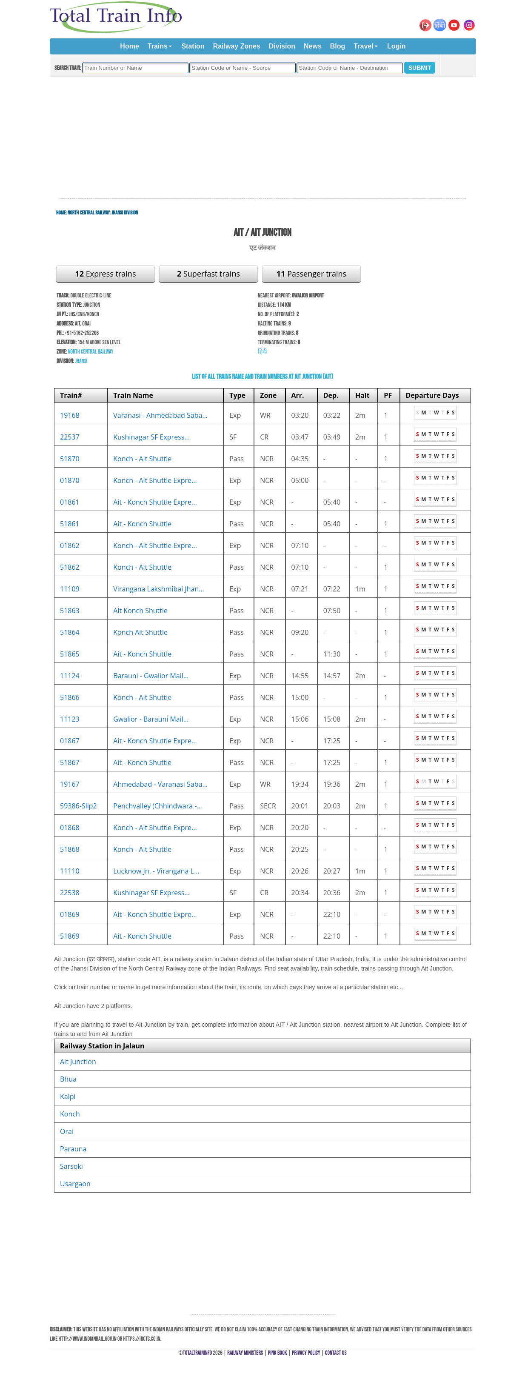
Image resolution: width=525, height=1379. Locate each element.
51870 (70, 458)
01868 (70, 827)
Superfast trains (208, 273)
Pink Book (277, 1352)
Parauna (73, 1148)
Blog (337, 46)
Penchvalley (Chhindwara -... (157, 806)
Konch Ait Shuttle (140, 632)
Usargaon (75, 1183)
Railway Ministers (245, 1352)
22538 (70, 892)
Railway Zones (236, 46)
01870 (70, 480)
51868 (70, 849)
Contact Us (336, 1352)
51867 (70, 762)
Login (396, 46)
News (313, 46)
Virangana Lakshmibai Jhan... (158, 589)
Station (192, 46)
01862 (70, 545)
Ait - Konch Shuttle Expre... (155, 502)
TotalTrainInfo (197, 1352)
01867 (70, 740)
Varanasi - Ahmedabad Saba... (160, 415)
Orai (67, 1131)
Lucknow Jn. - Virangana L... (156, 871)
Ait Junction (78, 1061)
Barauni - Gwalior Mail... (150, 675)
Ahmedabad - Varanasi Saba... (160, 784)
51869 (70, 936)
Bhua (68, 1079)
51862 (70, 567)
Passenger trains (311, 273)
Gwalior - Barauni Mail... (150, 719)
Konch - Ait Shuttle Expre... (155, 480)
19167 (70, 784)
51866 (70, 697)
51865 (70, 654)
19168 (70, 415)
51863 (70, 610)
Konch (70, 1114)
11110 (70, 871)
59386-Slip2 (78, 806)
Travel (363, 46)
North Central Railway (89, 212)
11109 (70, 589)
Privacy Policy (306, 1352)
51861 (70, 523)
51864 (70, 632)
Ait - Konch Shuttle (142, 523)
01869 (70, 914)
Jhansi (81, 361)
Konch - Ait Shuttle (142, 458)
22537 (70, 437)
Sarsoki (71, 1166)
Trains (158, 46)
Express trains (105, 273)
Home (129, 46)
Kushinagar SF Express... (151, 437)
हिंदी (262, 351)
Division (282, 46)
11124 (70, 675)
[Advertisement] (262, 137)
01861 (70, 502)
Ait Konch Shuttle (140, 610)
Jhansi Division (124, 212)
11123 (70, 719)
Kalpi (68, 1096)
